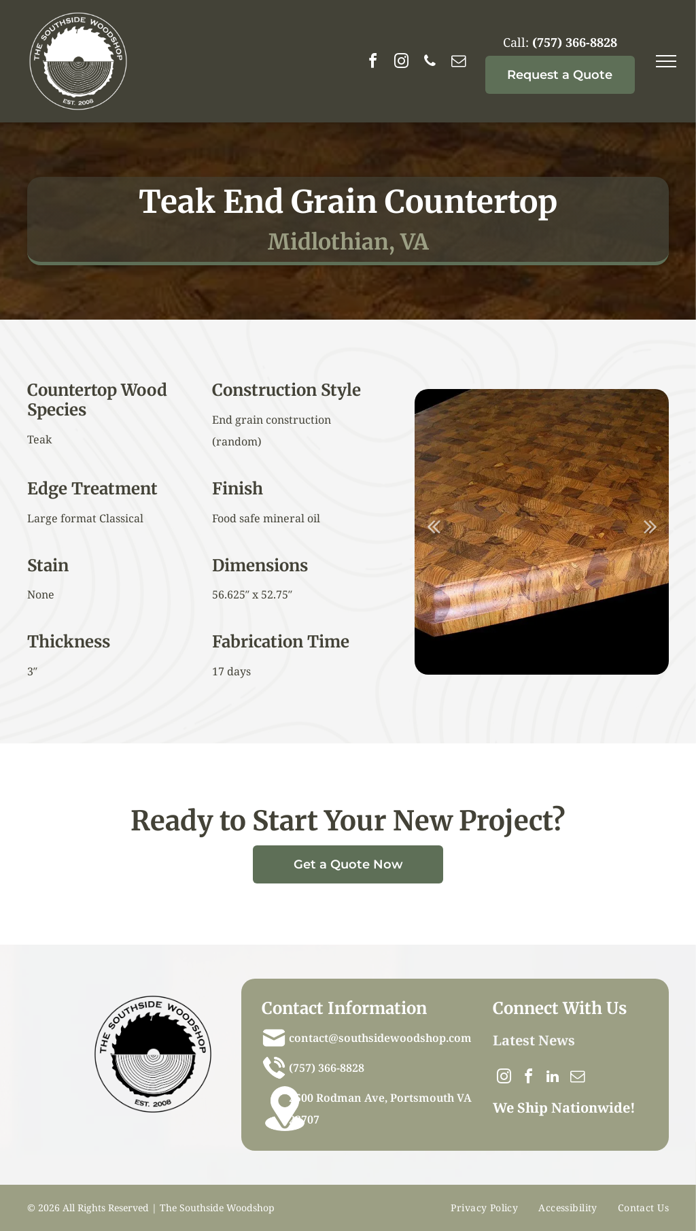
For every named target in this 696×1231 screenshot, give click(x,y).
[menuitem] (484, 1207)
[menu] (666, 61)
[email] (459, 62)
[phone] (430, 62)
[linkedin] (552, 1078)
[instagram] (402, 62)
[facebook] (373, 62)
